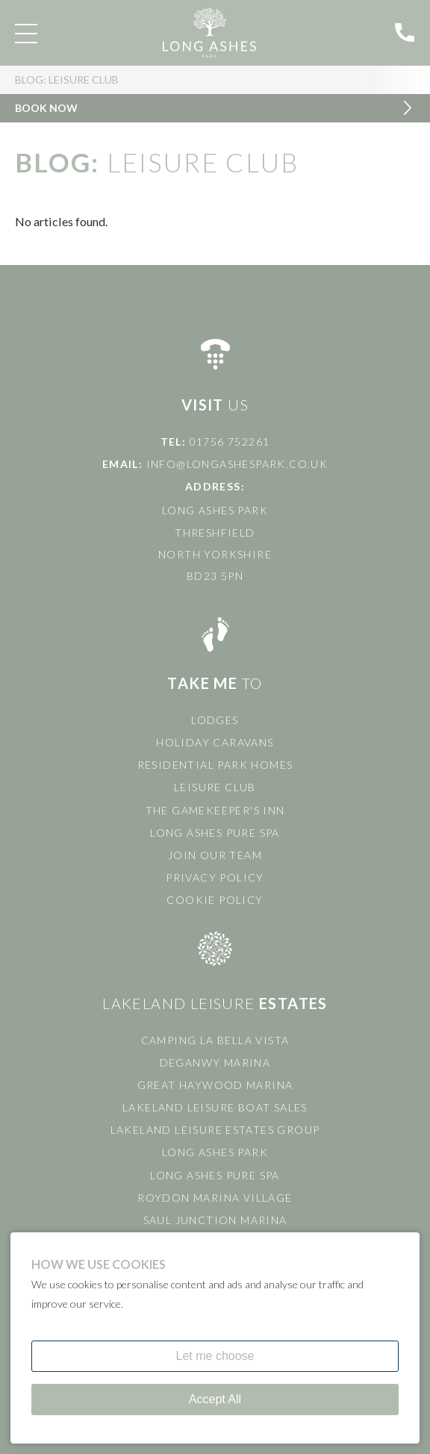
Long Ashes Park (215, 1152)
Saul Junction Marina (215, 1220)
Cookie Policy (214, 899)
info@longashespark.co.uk (237, 464)
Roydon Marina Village (214, 1197)
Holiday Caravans (214, 742)
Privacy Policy (215, 877)
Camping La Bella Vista (215, 1040)
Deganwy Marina (215, 1062)
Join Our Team (215, 855)
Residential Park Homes (215, 764)
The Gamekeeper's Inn (215, 810)
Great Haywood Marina (215, 1085)
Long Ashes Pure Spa (215, 832)
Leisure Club (215, 787)
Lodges (214, 720)
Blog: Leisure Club (67, 81)
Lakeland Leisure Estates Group (215, 1129)
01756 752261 (230, 441)
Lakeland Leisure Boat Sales (215, 1107)
